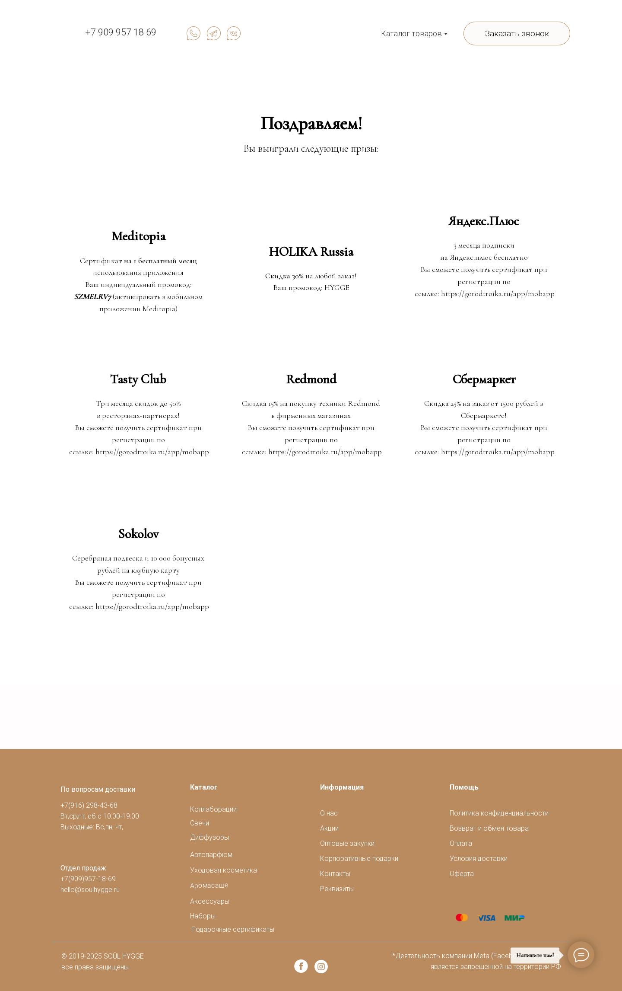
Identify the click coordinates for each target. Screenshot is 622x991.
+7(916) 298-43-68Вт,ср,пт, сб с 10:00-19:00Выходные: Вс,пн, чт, (99, 816)
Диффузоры (209, 837)
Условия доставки (479, 858)
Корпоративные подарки (359, 858)
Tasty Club (138, 379)
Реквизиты (337, 889)
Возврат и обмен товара (489, 828)
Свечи (199, 823)
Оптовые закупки (347, 843)
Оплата (461, 843)
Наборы (203, 916)
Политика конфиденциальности (499, 813)
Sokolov (138, 534)
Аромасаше (209, 885)
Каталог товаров (411, 33)
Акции (329, 828)
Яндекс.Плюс (483, 221)
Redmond (311, 379)
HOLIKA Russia (311, 252)
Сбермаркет (484, 379)
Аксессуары (209, 901)
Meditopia (138, 236)
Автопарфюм (211, 855)
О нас (329, 813)
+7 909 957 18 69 (120, 32)
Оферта (462, 874)
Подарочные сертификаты (232, 929)
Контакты (335, 874)
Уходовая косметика (223, 870)
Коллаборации (213, 809)
